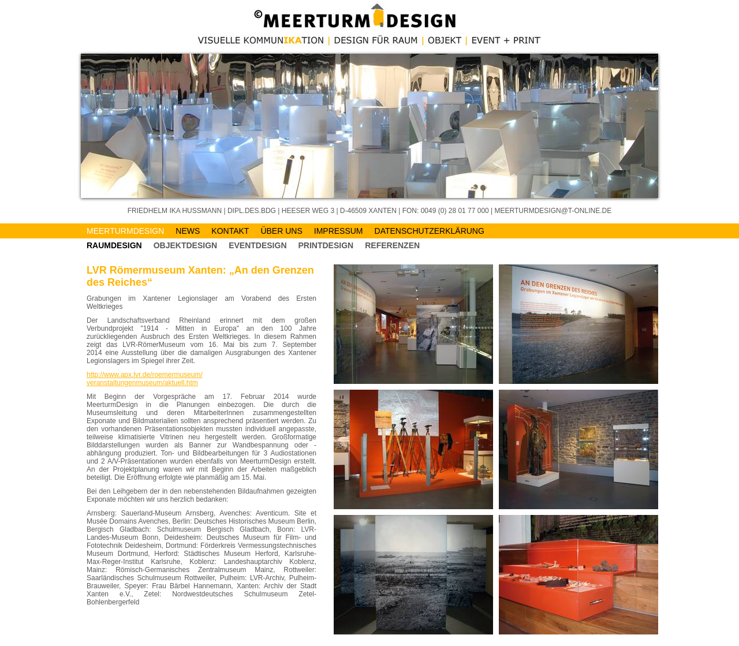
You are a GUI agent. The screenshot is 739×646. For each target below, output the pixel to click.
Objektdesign (185, 245)
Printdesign (326, 245)
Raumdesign (114, 245)
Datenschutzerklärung (429, 231)
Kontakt (230, 231)
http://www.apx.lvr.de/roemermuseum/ (145, 375)
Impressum (338, 231)
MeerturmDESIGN (125, 231)
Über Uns (281, 231)
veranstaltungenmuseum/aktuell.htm (142, 383)
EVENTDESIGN (257, 245)
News (188, 231)
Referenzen (392, 245)
